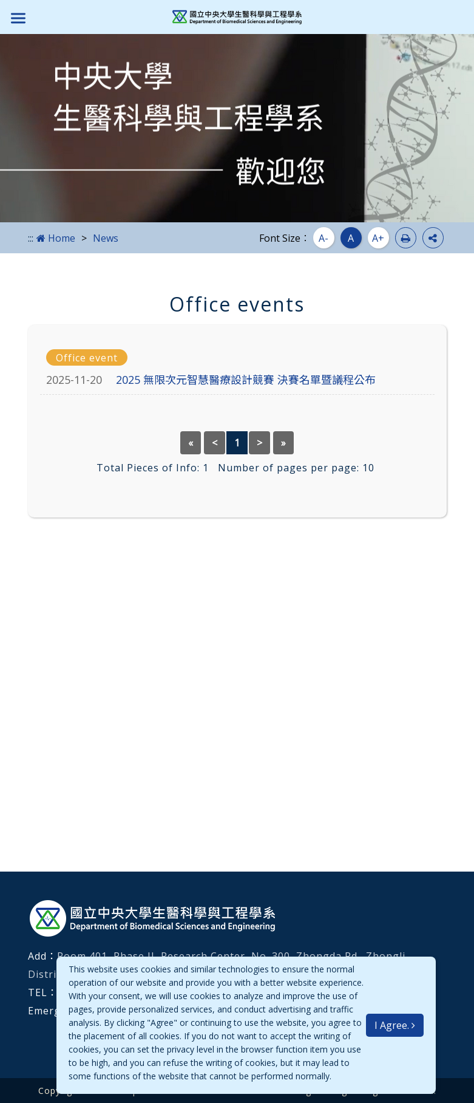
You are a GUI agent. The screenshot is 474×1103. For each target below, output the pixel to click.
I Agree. (394, 1025)
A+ (378, 238)
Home (55, 238)
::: (30, 238)
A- (323, 238)
